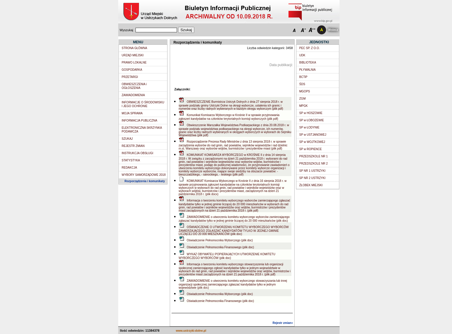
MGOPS (304, 91)
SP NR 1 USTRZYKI (312, 170)
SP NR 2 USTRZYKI (312, 178)
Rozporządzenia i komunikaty (145, 181)
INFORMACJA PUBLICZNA (139, 120)
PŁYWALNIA (307, 69)
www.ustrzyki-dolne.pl (191, 330)
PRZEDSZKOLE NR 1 (313, 156)
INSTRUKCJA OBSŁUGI (137, 153)
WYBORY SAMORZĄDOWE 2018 (143, 174)
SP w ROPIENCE (310, 149)
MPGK (303, 105)
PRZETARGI (130, 77)
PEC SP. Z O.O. (309, 48)
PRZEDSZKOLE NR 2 (313, 163)
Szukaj (186, 30)
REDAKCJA (129, 167)
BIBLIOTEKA (307, 62)
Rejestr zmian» (282, 322)
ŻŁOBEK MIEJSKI (311, 185)
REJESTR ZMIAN (133, 146)
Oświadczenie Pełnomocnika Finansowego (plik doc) (220, 247)
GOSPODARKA (132, 69)
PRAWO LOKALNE (134, 62)
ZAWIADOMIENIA (133, 95)
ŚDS (302, 84)
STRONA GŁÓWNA (134, 48)
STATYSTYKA (131, 160)
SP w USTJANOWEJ (312, 134)
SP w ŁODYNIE (309, 127)
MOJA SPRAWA (132, 113)
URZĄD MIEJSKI (133, 55)
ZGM (302, 98)
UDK (302, 55)
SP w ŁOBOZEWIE (311, 120)
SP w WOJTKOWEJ (312, 141)
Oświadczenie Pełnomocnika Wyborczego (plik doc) (220, 240)
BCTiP (303, 77)
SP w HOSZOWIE (310, 113)
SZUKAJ (127, 138)
